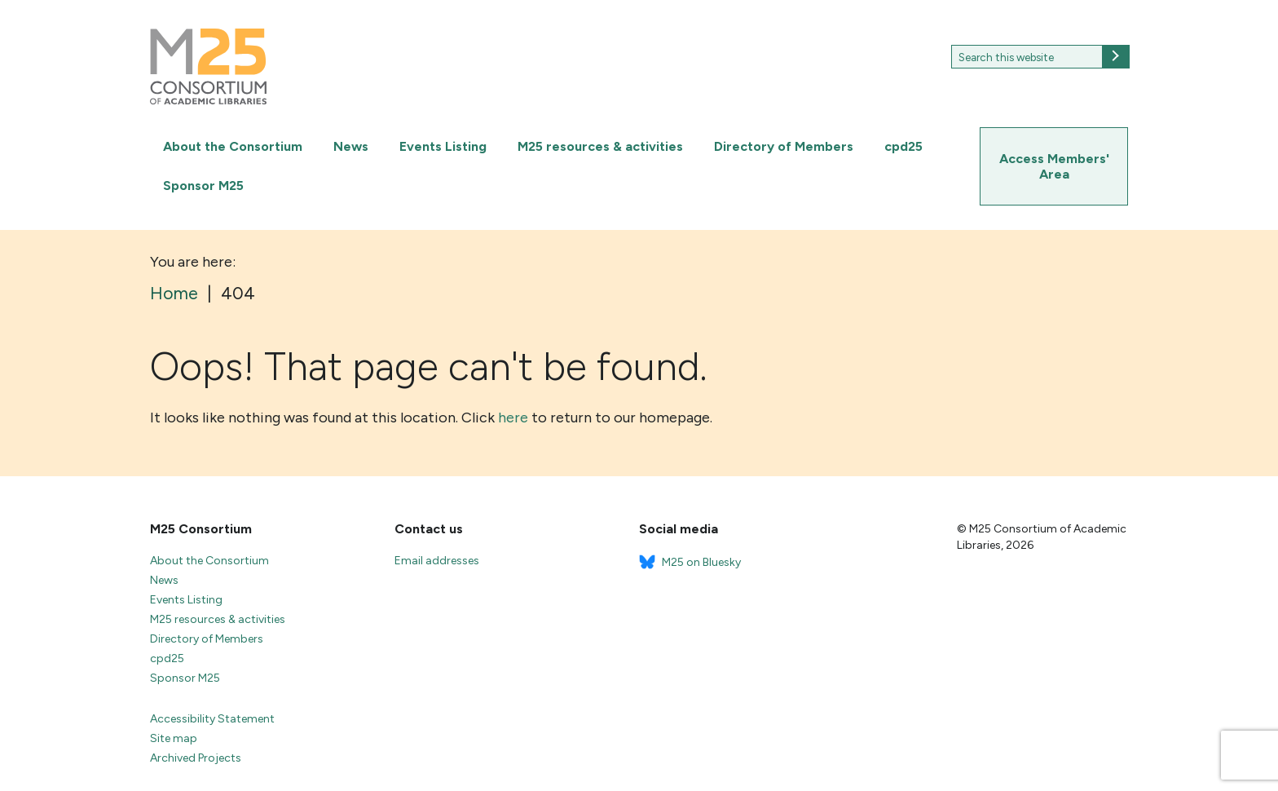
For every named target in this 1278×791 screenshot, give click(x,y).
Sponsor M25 (203, 185)
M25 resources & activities (600, 146)
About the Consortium (232, 146)
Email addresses (436, 561)
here (513, 417)
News (350, 146)
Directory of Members (783, 146)
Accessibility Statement (212, 719)
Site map (173, 738)
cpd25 (903, 146)
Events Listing (443, 146)
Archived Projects (195, 758)
